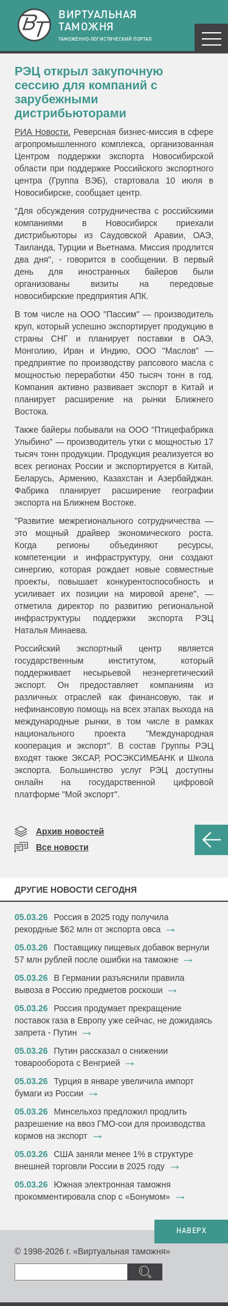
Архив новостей (70, 831)
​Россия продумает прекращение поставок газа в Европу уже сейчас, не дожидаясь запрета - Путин (113, 1020)
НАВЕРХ (191, 1231)
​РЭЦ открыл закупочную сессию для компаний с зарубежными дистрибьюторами (89, 92)
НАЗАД (211, 840)
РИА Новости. (43, 132)
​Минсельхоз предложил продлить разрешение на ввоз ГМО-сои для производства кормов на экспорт (110, 1124)
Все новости (62, 847)
